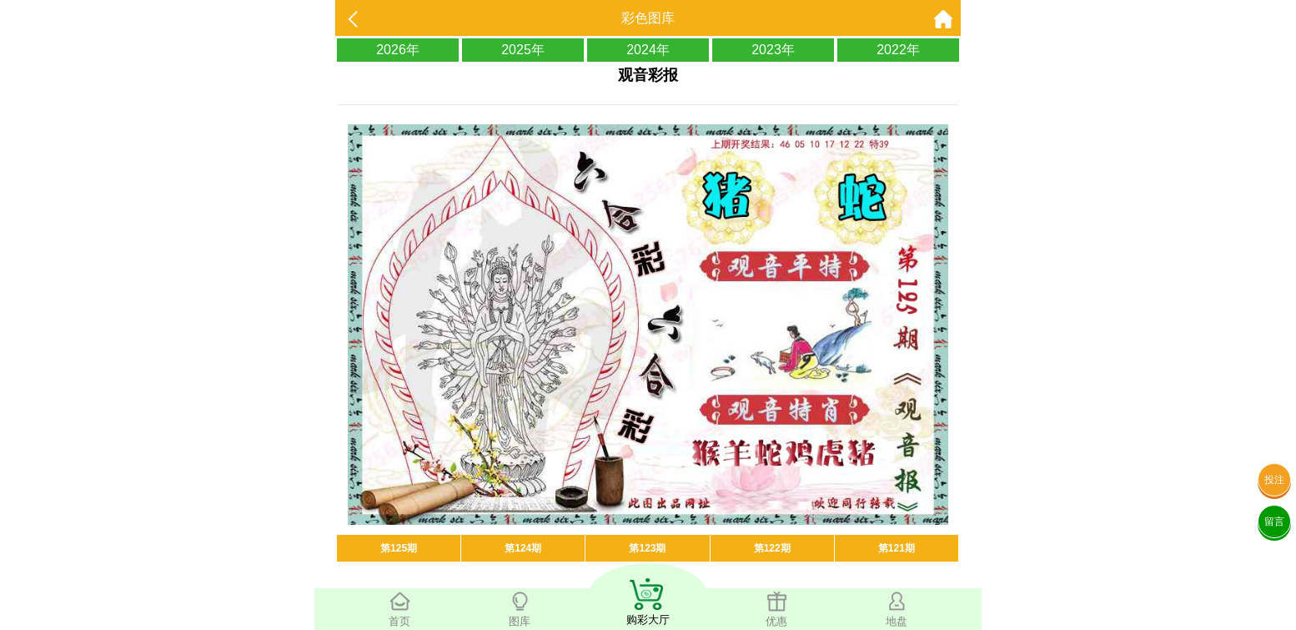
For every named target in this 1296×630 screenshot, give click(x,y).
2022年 (898, 50)
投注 (1274, 480)
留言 (1274, 521)
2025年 (523, 50)
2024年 (648, 50)
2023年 (773, 50)
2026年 (397, 50)
